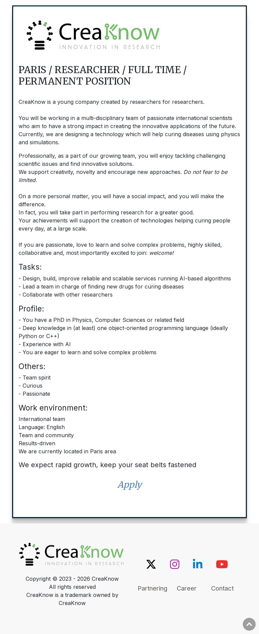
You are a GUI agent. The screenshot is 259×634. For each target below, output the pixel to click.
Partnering (152, 588)
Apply (129, 484)
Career (187, 588)
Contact (222, 588)
